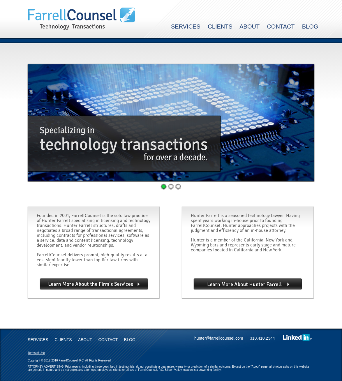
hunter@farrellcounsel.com (221, 338)
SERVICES (185, 26)
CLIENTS (220, 26)
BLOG (310, 26)
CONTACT (281, 26)
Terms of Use (36, 352)
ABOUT (249, 26)
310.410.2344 (262, 338)
